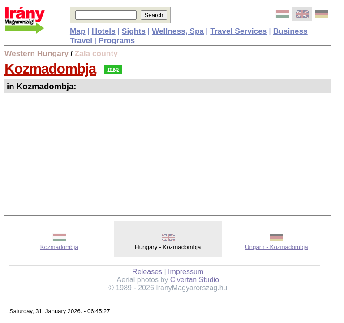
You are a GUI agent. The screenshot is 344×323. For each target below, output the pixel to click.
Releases (147, 271)
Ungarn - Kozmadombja (276, 247)
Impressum (185, 271)
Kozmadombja (50, 69)
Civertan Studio (194, 280)
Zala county (96, 53)
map (113, 69)
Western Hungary (36, 53)
